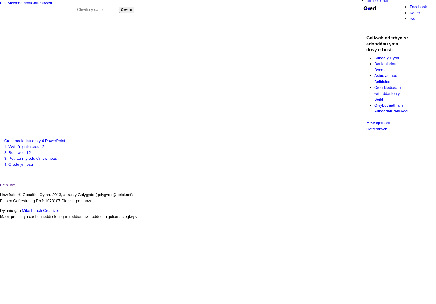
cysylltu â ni (243, 26)
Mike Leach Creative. (40, 210)
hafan (86, 26)
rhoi (3, 3)
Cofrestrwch (41, 3)
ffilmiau (147, 26)
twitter (415, 13)
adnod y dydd (179, 26)
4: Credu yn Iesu (18, 164)
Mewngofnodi (19, 3)
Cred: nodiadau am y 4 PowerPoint (34, 141)
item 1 (305, 290)
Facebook (418, 7)
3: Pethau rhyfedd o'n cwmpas (30, 158)
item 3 (379, 290)
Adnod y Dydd (386, 58)
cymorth (212, 26)
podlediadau (115, 26)
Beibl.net (7, 185)
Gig (25, 13)
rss (412, 18)
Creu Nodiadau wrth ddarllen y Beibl (387, 93)
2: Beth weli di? (17, 152)
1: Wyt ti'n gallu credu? (24, 146)
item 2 (345, 290)
